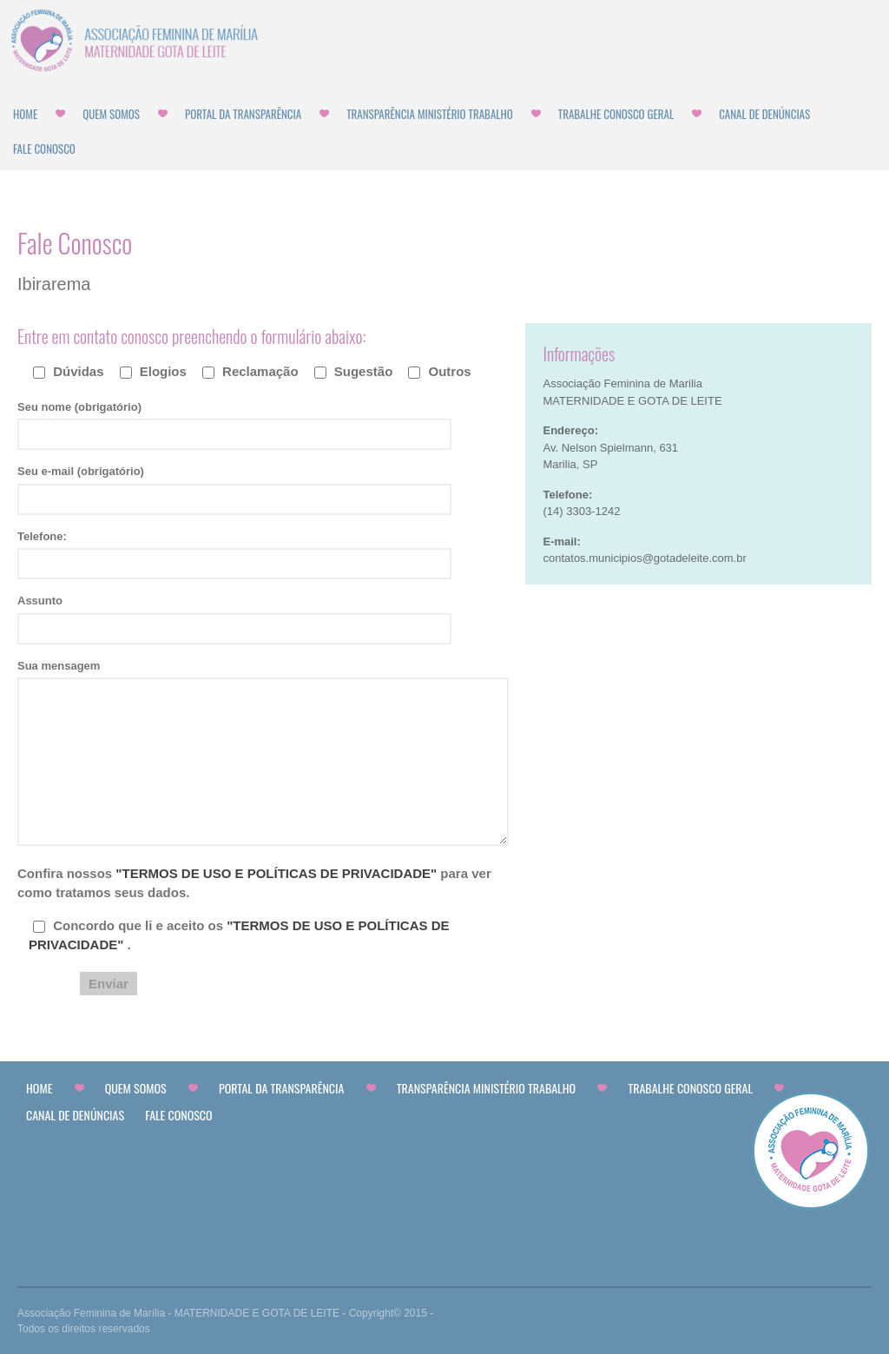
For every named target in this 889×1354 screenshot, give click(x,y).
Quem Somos (111, 113)
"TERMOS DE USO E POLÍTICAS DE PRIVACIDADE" (277, 873)
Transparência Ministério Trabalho (429, 113)
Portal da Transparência (243, 113)
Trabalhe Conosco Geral (616, 113)
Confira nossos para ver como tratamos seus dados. (254, 883)
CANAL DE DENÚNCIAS (764, 113)
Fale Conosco (44, 148)
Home (25, 113)
